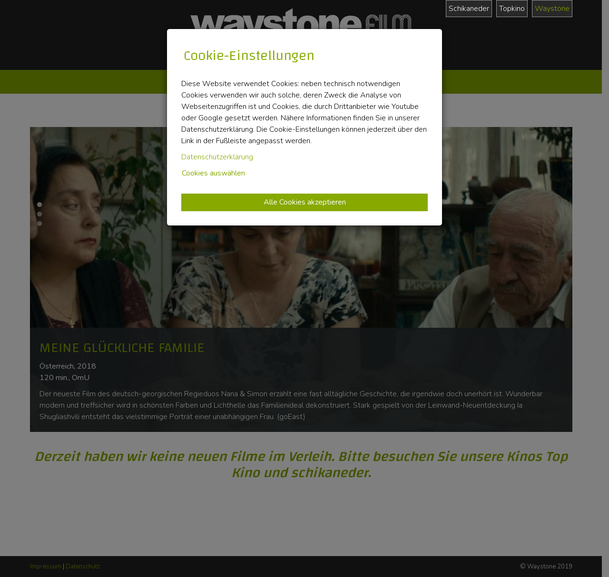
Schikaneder (469, 8)
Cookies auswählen (213, 173)
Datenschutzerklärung (217, 157)
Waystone (552, 8)
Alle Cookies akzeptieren (305, 202)
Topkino (512, 8)
